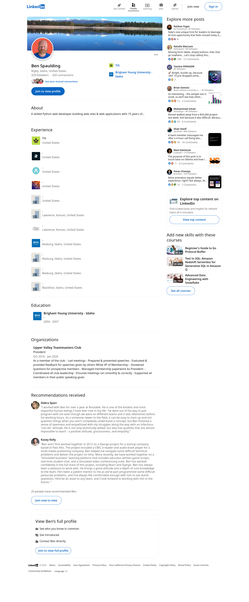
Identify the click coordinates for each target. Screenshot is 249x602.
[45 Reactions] (174, 142)
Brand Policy (184, 565)
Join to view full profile (53, 550)
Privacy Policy (99, 565)
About (52, 565)
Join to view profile (48, 91)
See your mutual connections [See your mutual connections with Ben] (61, 81)
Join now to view (46, 500)
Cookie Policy (149, 565)
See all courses (181, 291)
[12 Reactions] (174, 185)
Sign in (213, 6)
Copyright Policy (167, 565)
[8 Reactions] (173, 39)
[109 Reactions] (174, 59)
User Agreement (81, 565)
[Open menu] (156, 54)
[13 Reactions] (174, 101)
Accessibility (64, 565)
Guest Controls (201, 565)
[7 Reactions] (172, 80)
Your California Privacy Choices (124, 565)
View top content (194, 220)
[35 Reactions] (174, 121)
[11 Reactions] (172, 163)
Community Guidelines (39, 571)
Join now (193, 6)
